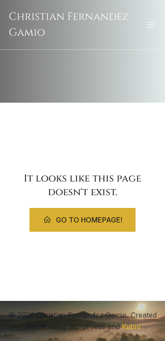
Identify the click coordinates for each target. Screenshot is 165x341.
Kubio (131, 326)
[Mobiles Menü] (151, 24)
